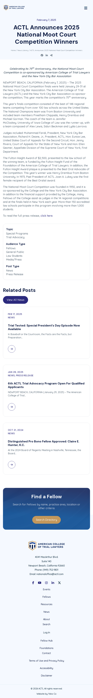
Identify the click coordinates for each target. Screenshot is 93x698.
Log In (46, 632)
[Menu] (86, 7)
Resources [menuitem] (46, 604)
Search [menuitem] (46, 624)
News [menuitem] (46, 611)
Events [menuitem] (46, 589)
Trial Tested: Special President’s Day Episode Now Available (44, 327)
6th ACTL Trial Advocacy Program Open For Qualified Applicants (46, 385)
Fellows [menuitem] (46, 596)
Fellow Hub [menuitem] (46, 640)
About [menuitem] (46, 619)
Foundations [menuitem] (46, 648)
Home (13, 50)
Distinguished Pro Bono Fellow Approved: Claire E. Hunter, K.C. (43, 443)
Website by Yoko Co (46, 694)
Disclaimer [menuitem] (46, 675)
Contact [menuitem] (46, 653)
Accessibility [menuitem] (46, 668)
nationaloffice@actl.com (49, 574)
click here (47, 215)
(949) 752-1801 (50, 569)
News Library (22, 50)
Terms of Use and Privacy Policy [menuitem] (46, 660)
